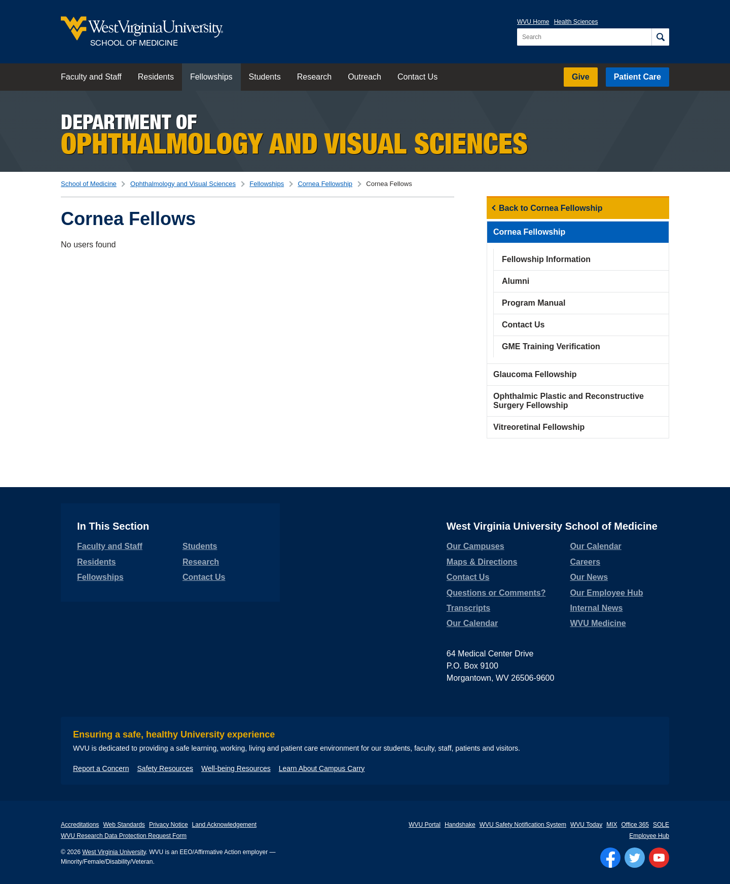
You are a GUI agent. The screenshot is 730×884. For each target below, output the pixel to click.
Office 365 (635, 824)
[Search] (660, 37)
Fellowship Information (546, 259)
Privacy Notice (168, 824)
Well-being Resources (236, 768)
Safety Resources (165, 768)
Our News (589, 577)
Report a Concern (101, 768)
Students (265, 76)
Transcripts (468, 608)
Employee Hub (649, 835)
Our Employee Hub (606, 592)
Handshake (460, 824)
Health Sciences (576, 22)
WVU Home (533, 22)
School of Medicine (89, 184)
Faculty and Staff (91, 76)
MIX (611, 824)
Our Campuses (475, 546)
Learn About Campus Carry (322, 768)
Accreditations (80, 824)
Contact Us (417, 76)
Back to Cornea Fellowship (550, 208)
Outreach (364, 76)
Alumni (515, 281)
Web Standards (124, 824)
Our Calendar (472, 623)
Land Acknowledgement (224, 824)
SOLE (661, 824)
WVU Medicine (598, 623)
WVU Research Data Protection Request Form (124, 835)
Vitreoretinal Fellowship (539, 427)
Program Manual (533, 303)
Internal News (596, 608)
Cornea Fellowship (325, 184)
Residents (156, 76)
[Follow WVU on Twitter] (635, 858)
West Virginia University (113, 852)
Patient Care (637, 76)
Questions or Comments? (496, 592)
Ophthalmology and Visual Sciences (183, 184)
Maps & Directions (482, 562)
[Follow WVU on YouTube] (659, 858)
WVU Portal (425, 824)
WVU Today (586, 824)
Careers (585, 562)
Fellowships (211, 76)
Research (314, 76)
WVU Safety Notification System (523, 824)
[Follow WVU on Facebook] (610, 858)
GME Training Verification (551, 346)
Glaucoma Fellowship (534, 374)
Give (581, 76)
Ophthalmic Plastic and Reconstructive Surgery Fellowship (568, 401)
